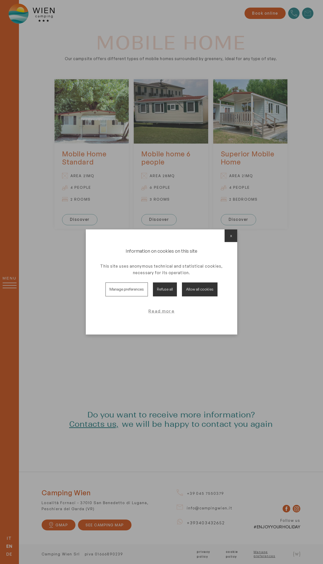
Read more (161, 311)
